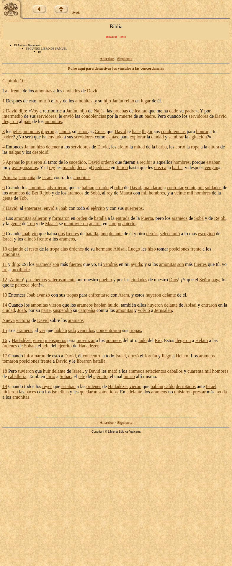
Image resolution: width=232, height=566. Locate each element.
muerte (125, 116)
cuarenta (195, 371)
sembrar (176, 136)
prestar (199, 391)
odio (118, 187)
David (93, 90)
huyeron (153, 294)
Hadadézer (22, 340)
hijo (107, 100)
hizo (41, 146)
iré (4, 269)
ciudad (157, 136)
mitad (139, 146)
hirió (50, 376)
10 (22, 80)
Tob (23, 198)
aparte (95, 223)
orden (81, 218)
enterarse (33, 208)
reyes (47, 386)
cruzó (133, 355)
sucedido (77, 162)
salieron (40, 218)
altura (213, 146)
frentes (72, 233)
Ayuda (76, 12)
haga (216, 279)
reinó (129, 100)
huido (113, 304)
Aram (123, 294)
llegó (166, 355)
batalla (100, 218)
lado (142, 340)
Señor (204, 279)
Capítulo (10, 80)
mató (112, 371)
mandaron (152, 187)
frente (42, 238)
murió (44, 100)
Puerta (147, 218)
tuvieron (26, 371)
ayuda (136, 264)
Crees (100, 131)
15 (4, 330)
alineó (30, 238)
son (56, 264)
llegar (147, 131)
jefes (17, 131)
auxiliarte (21, 269)
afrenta (15, 90)
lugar (146, 100)
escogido (206, 233)
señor (83, 131)
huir (47, 371)
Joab (63, 208)
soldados (213, 187)
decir (81, 167)
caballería (17, 376)
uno (104, 233)
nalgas (15, 152)
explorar (137, 136)
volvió (144, 310)
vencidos (85, 330)
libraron (84, 361)
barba (161, 146)
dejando (15, 248)
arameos (17, 192)
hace (136, 131)
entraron (209, 304)
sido (72, 330)
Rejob (44, 192)
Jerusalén (163, 310)
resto (33, 248)
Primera (9, 177)
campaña (27, 177)
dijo (22, 110)
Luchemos (37, 279)
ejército (98, 208)
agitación (198, 136)
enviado (55, 136)
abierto (128, 223)
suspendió (62, 310)
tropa (54, 248)
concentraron (109, 330)
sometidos (108, 391)
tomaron (10, 361)
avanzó (43, 294)
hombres (181, 162)
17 (4, 355)
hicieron (10, 391)
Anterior (107, 58)
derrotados (186, 386)
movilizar (85, 340)
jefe (46, 345)
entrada (123, 218)
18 (4, 371)
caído (169, 386)
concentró (92, 355)
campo (115, 223)
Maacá (126, 192)
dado (173, 110)
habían (88, 187)
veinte (190, 187)
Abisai (119, 248)
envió (68, 116)
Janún (117, 100)
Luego (134, 248)
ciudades (139, 279)
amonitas (43, 90)
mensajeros (55, 340)
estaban (213, 162)
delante (115, 233)
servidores (46, 116)
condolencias (93, 116)
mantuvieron (76, 223)
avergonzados (25, 167)
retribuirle (52, 110)
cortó (180, 146)
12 (4, 279)
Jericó (122, 167)
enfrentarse (99, 294)
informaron (34, 355)
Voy (34, 110)
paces (30, 391)
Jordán (151, 355)
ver (42, 330)
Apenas (13, 162)
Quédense (100, 167)
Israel (47, 177)
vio (34, 233)
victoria (23, 320)
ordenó (107, 162)
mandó (69, 167)
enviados (71, 90)
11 (4, 264)
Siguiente (124, 58)
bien (35, 284)
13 (4, 294)
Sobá (95, 192)
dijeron (47, 131)
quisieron (183, 391)
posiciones (179, 248)
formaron (61, 218)
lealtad (141, 110)
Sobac (29, 345)
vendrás (110, 264)
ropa (195, 146)
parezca (22, 284)
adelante (134, 391)
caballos (175, 371)
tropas (72, 294)
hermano (104, 248)
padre (190, 110)
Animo (16, 279)
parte (46, 310)
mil (200, 187)
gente (7, 198)
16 (4, 340)
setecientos (155, 371)
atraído (102, 187)
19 (4, 386)
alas (64, 248)
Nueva (8, 320)
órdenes (76, 248)
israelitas (60, 391)
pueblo (105, 279)
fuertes (75, 264)
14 (4, 304)
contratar (175, 187)
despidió (40, 152)
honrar (202, 131)
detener (53, 146)
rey (59, 100)
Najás (99, 110)
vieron (55, 304)
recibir (146, 162)
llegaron (10, 121)
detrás (151, 233)
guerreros (134, 208)
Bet (35, 192)
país (27, 121)
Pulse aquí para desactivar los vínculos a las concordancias (116, 68)
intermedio (12, 116)
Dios (173, 279)
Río (158, 340)
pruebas (120, 110)
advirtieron (57, 187)
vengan (211, 167)
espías (112, 136)
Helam (201, 340)
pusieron (34, 162)
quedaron (88, 391)
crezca (160, 167)
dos (61, 233)
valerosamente (61, 279)
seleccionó (170, 233)
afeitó (122, 146)
